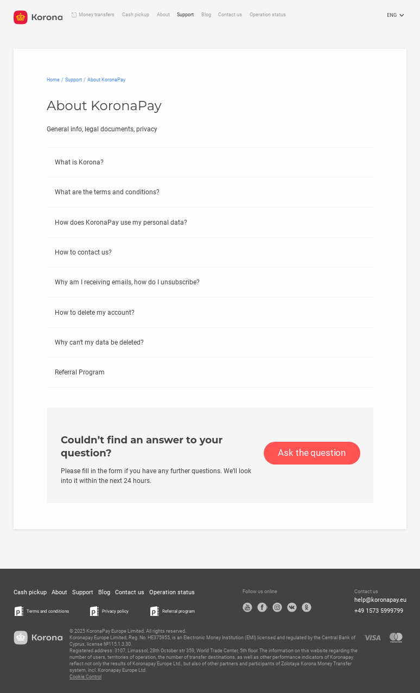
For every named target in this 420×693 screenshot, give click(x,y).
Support (185, 14)
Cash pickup (135, 14)
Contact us (230, 14)
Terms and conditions (48, 611)
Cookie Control (85, 676)
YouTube (247, 607)
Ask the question (312, 453)
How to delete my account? (95, 312)
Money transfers (96, 14)
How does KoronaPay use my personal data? (121, 222)
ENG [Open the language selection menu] (396, 15)
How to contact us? (83, 252)
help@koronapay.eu (380, 599)
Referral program (178, 611)
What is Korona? (79, 162)
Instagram (277, 607)
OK (306, 607)
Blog (206, 14)
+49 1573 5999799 (378, 610)
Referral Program (80, 372)
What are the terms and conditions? (107, 192)
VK (292, 607)
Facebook (262, 607)
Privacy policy (115, 611)
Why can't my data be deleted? (99, 342)
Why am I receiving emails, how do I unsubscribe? (127, 282)
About (163, 14)
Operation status (268, 14)
